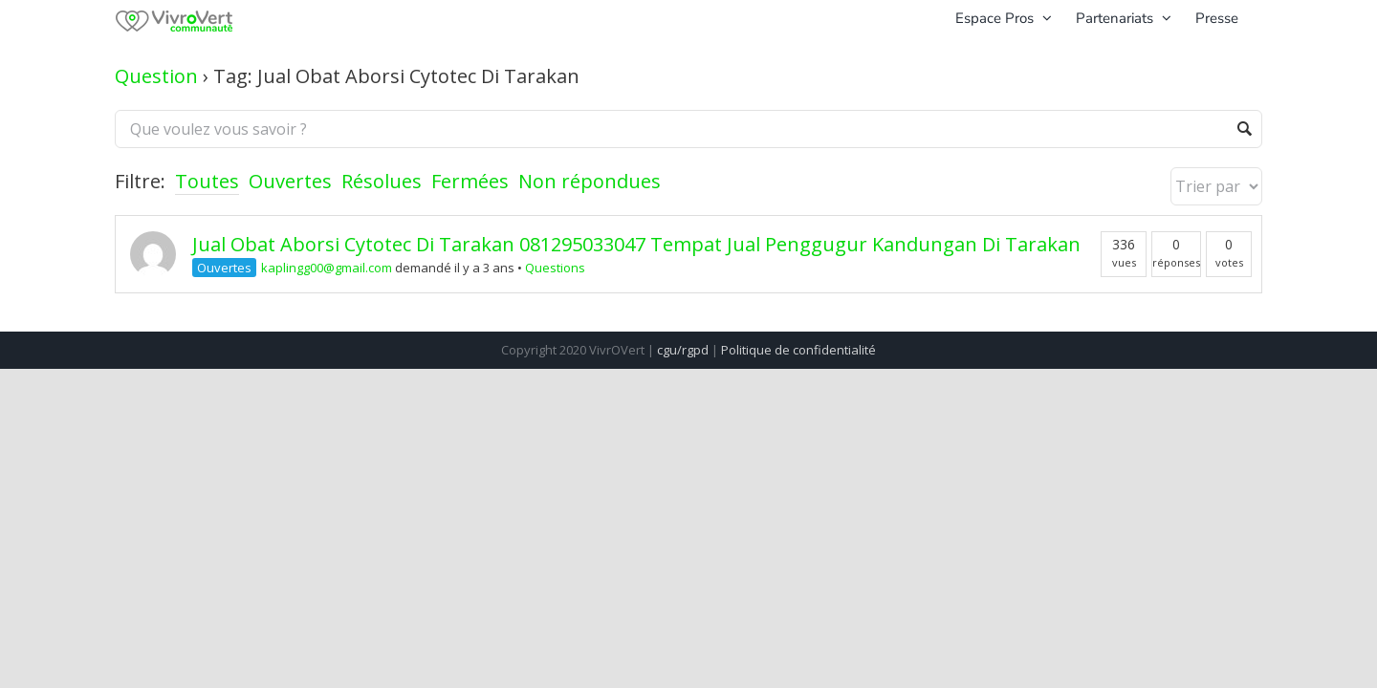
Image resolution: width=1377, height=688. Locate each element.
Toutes (207, 181)
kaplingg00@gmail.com (326, 267)
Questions (555, 267)
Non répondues (589, 181)
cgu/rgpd (683, 349)
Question (156, 76)
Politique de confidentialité (798, 349)
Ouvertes (290, 181)
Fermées (470, 181)
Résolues (381, 181)
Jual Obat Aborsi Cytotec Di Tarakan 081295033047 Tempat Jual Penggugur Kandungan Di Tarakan (636, 244)
